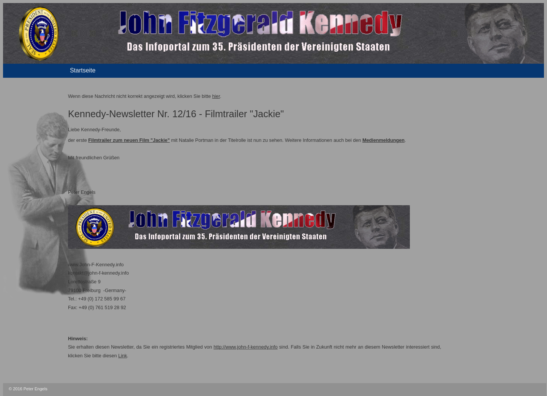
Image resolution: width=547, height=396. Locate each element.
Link (122, 355)
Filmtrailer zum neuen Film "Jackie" (129, 140)
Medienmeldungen (383, 140)
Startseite (83, 70)
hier (216, 96)
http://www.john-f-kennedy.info (245, 347)
